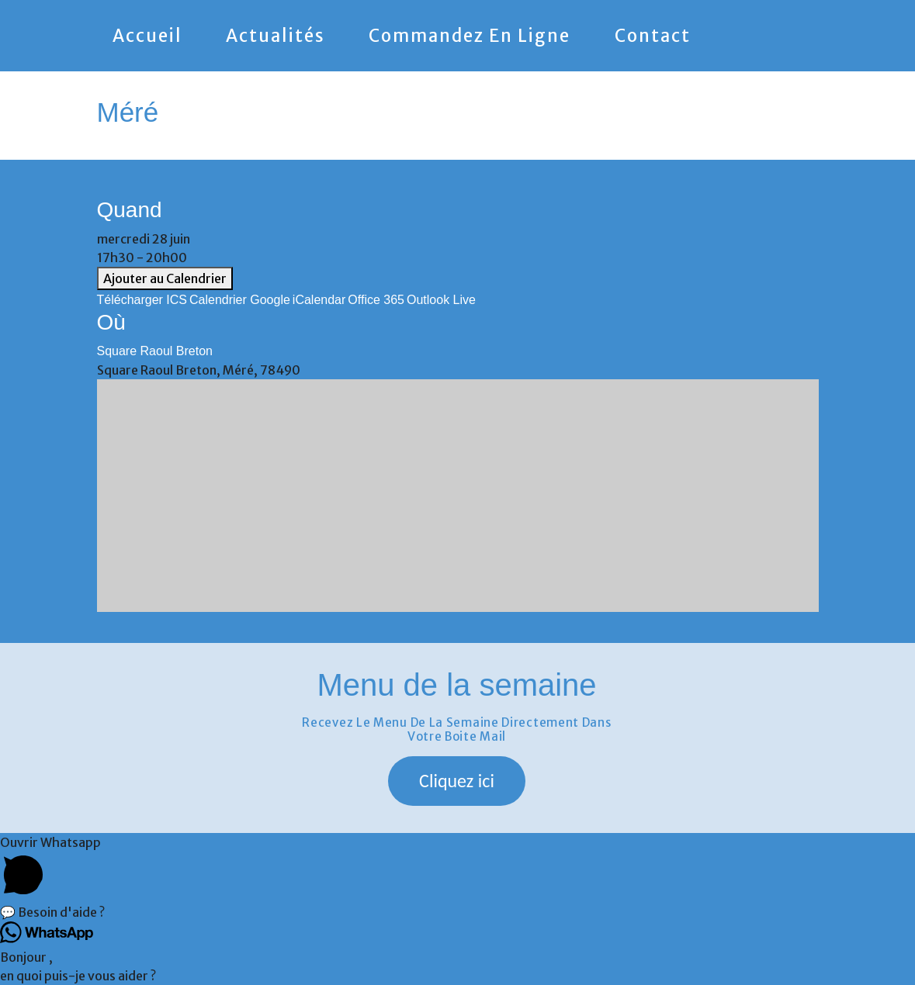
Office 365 (376, 299)
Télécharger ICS (142, 299)
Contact (653, 36)
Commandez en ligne (469, 36)
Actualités (275, 36)
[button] (456, 781)
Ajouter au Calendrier (165, 278)
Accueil (147, 36)
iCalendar (319, 299)
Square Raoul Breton (155, 351)
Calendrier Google (239, 299)
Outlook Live (441, 299)
